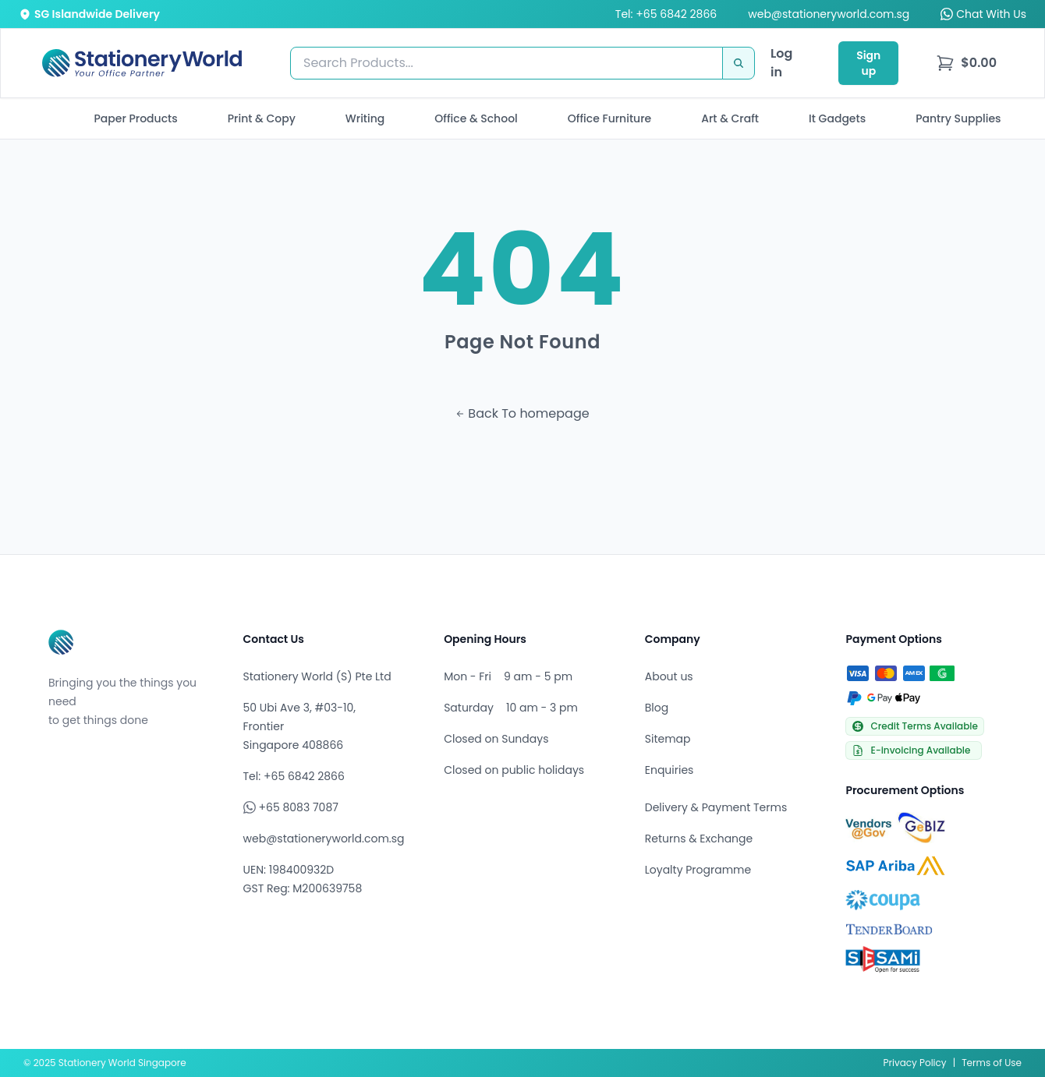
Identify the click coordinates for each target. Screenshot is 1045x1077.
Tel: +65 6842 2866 (666, 14)
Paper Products (135, 118)
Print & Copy (262, 118)
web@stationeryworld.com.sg (828, 14)
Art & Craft (730, 118)
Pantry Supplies (958, 118)
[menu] (966, 63)
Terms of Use (992, 1062)
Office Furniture (609, 118)
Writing (365, 118)
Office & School (475, 118)
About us (669, 676)
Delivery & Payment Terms (716, 807)
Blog (656, 707)
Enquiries (669, 770)
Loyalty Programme (698, 869)
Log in (781, 62)
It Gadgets (837, 118)
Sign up (868, 63)
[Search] (738, 63)
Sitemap (668, 739)
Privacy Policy (915, 1062)
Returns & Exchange (699, 838)
